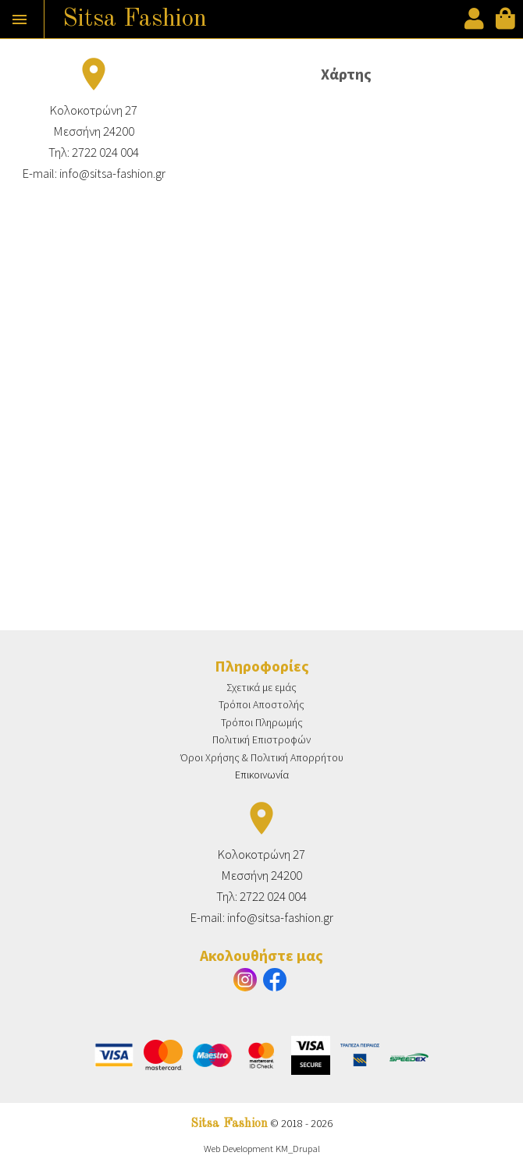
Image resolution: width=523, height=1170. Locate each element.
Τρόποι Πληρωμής (262, 722)
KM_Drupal (298, 1148)
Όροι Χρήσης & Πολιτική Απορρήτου (261, 757)
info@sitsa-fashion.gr (112, 173)
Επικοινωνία (262, 775)
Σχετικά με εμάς (261, 687)
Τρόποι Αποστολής (261, 704)
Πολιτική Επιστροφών (261, 739)
